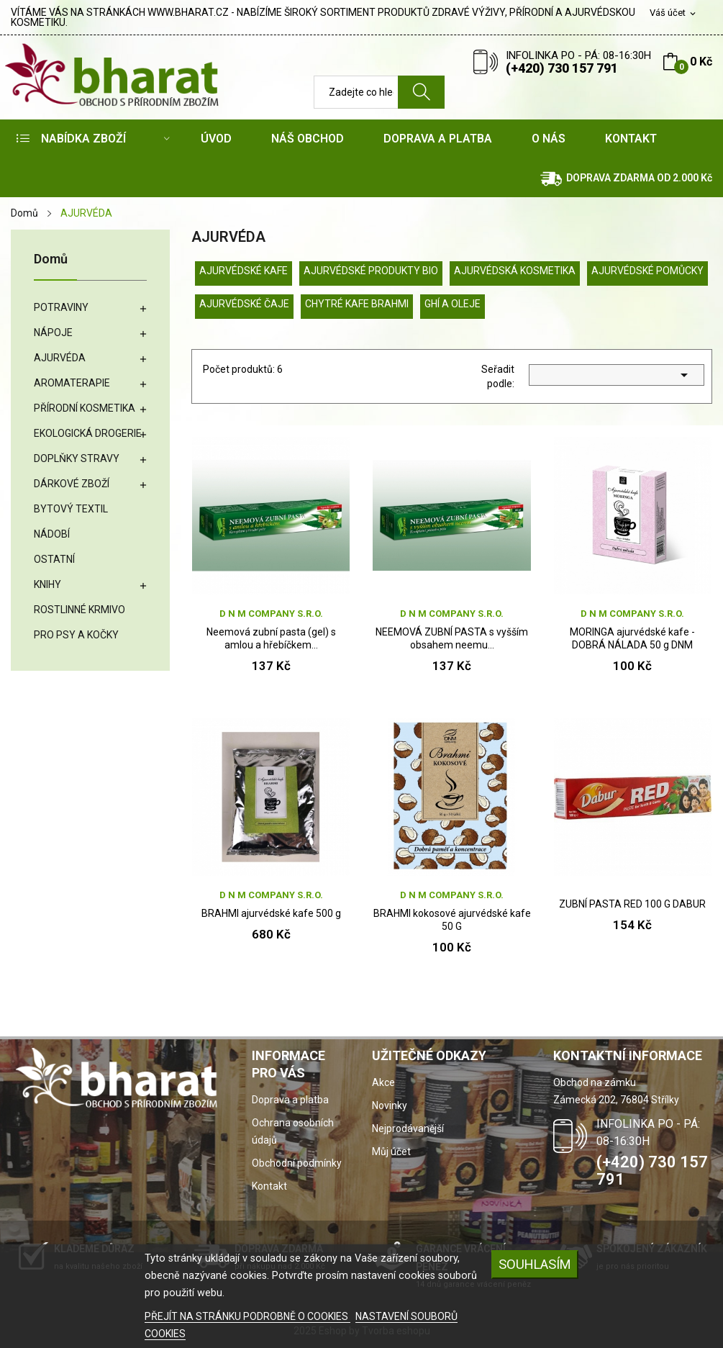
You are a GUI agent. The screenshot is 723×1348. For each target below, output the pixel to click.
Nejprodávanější (408, 1128)
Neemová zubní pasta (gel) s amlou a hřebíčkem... (271, 638)
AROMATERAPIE (72, 383)
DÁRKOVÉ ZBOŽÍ (71, 483)
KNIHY (47, 584)
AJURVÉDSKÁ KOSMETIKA (515, 270)
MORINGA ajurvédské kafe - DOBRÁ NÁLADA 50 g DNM (632, 638)
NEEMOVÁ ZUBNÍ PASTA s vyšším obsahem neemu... (452, 638)
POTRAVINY (61, 307)
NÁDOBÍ (52, 534)
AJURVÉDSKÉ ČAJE (244, 303)
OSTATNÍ (54, 559)
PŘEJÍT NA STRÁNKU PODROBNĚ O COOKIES (247, 1316)
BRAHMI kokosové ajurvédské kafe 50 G (452, 920)
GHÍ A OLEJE (452, 303)
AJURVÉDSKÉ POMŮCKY (647, 270)
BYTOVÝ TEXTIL (71, 509)
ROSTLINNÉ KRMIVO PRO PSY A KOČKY (79, 622)
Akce (383, 1082)
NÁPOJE (53, 332)
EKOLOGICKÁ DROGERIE (88, 433)
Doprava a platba (290, 1099)
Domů (51, 259)
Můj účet (391, 1151)
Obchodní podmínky (297, 1163)
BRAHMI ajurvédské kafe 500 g (271, 913)
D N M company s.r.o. (271, 613)
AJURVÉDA (60, 357)
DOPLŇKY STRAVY (76, 458)
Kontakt (269, 1186)
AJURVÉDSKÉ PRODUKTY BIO (371, 270)
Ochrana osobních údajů (293, 1131)
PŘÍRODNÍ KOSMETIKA (84, 408)
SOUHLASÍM (535, 1264)
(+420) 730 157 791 (562, 68)
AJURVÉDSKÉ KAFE (243, 270)
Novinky (389, 1105)
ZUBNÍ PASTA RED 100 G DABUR (632, 904)
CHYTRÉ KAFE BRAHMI (357, 303)
